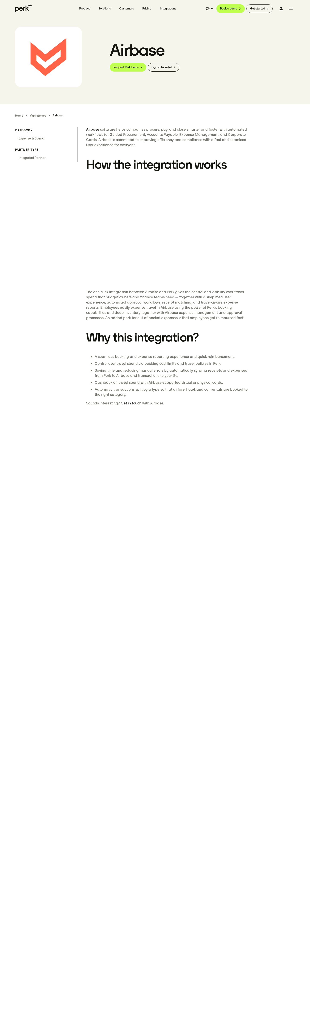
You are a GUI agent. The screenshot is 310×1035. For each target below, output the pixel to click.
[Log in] (281, 8)
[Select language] (210, 8)
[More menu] (290, 8)
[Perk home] (23, 8)
